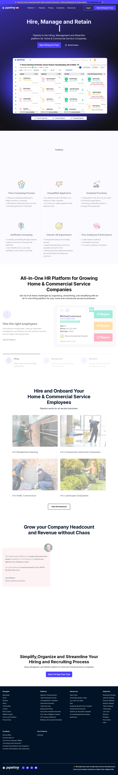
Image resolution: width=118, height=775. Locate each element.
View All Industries (59, 507)
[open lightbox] (59, 85)
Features (42, 8)
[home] (12, 7)
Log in (88, 8)
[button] (31, 8)
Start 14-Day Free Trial (59, 674)
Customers (60, 8)
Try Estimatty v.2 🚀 (95, 2)
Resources (71, 8)
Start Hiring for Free (105, 8)
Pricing (50, 8)
